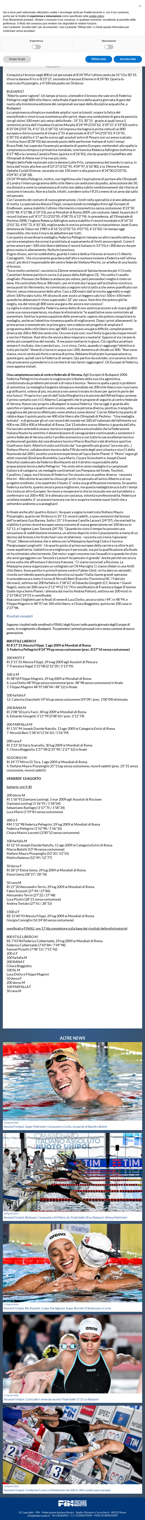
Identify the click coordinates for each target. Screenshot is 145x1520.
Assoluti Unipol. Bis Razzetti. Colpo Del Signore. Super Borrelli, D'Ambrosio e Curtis (57, 1308)
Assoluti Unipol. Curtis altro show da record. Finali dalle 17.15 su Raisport (51, 1399)
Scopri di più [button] (17, 59)
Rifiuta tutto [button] (98, 59)
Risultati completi (20, 616)
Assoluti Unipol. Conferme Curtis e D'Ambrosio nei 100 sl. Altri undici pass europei (57, 1490)
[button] (140, 6)
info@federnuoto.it (38, 1515)
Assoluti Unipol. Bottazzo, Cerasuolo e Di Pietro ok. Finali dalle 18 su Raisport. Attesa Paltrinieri (65, 1217)
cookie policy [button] (96, 16)
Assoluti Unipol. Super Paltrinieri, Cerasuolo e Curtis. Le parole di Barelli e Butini (55, 1126)
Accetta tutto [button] (128, 59)
